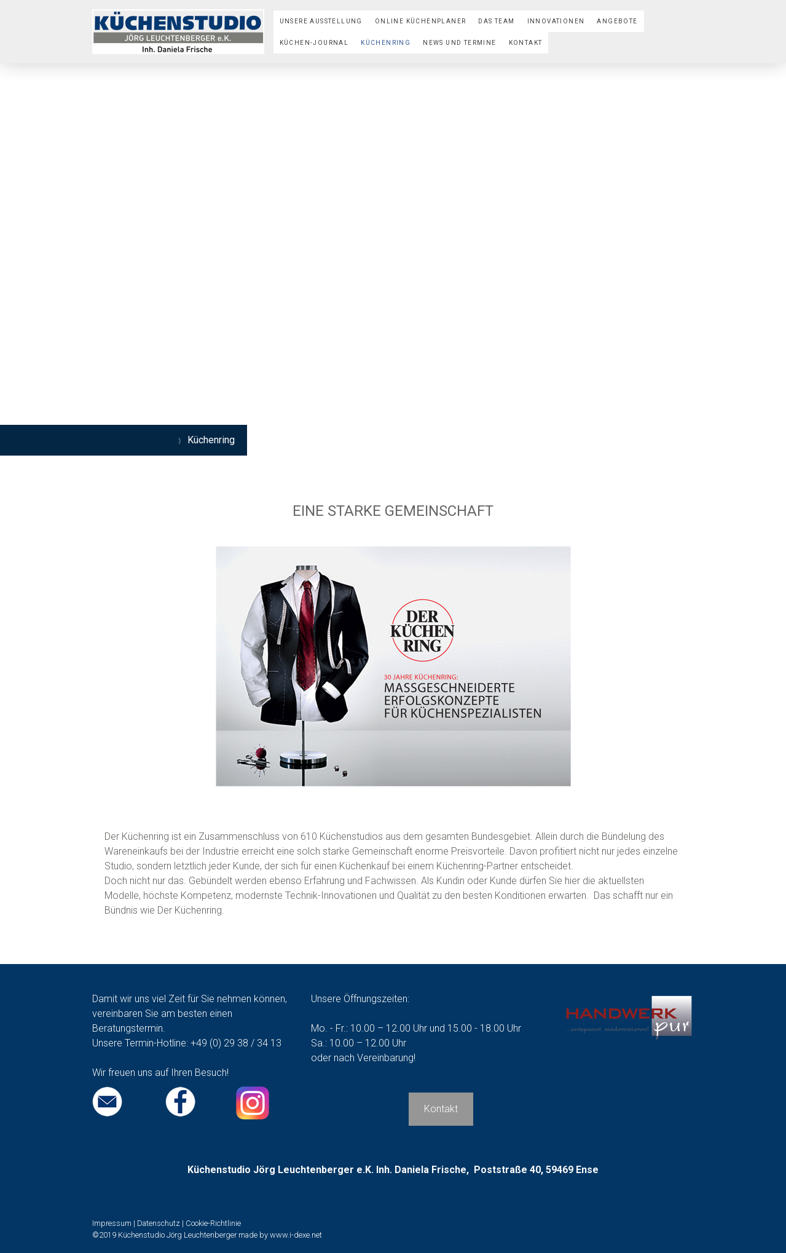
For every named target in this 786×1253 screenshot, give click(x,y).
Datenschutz (158, 1223)
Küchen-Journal (314, 42)
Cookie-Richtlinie (213, 1223)
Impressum (112, 1223)
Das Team (496, 21)
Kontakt (526, 42)
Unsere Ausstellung (321, 21)
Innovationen (556, 21)
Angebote (617, 21)
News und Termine (459, 42)
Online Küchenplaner (420, 21)
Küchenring (386, 42)
